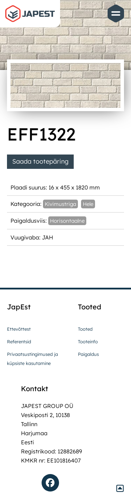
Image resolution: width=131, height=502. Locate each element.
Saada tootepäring (40, 161)
